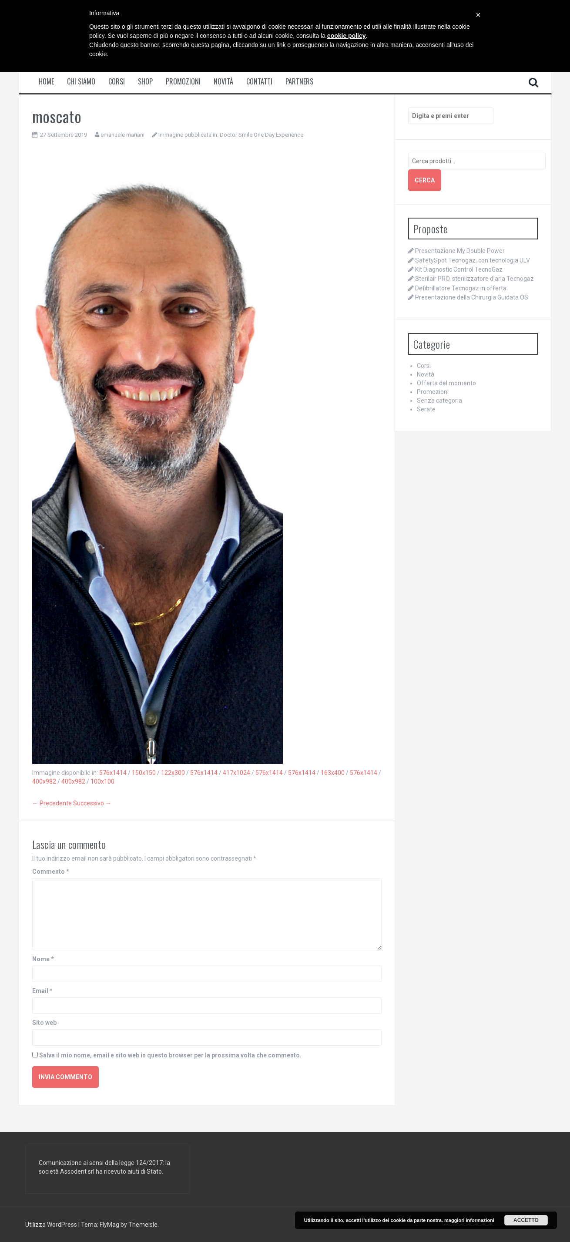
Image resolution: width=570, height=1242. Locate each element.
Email (42, 990)
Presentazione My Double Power (460, 250)
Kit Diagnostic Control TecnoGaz (459, 269)
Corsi (116, 82)
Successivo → (92, 803)
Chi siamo (81, 82)
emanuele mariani (122, 134)
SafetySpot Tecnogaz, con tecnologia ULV (472, 260)
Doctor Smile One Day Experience (261, 134)
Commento (50, 871)
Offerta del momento (446, 383)
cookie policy (346, 35)
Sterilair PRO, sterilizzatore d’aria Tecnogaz (474, 278)
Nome (43, 959)
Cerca (425, 180)
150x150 (144, 772)
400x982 (44, 781)
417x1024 (236, 772)
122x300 (173, 772)
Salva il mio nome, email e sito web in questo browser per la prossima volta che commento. (170, 1055)
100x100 (102, 781)
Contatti (259, 82)
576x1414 (113, 772)
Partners (299, 82)
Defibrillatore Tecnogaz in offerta (460, 288)
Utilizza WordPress (51, 1224)
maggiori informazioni (469, 1220)
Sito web (44, 1022)
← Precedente (52, 803)
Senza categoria (439, 400)
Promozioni (183, 82)
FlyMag (109, 1224)
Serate (426, 409)
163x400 (333, 772)
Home (46, 82)
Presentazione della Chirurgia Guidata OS (471, 297)
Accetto (526, 1220)
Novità (223, 82)
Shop (145, 82)
